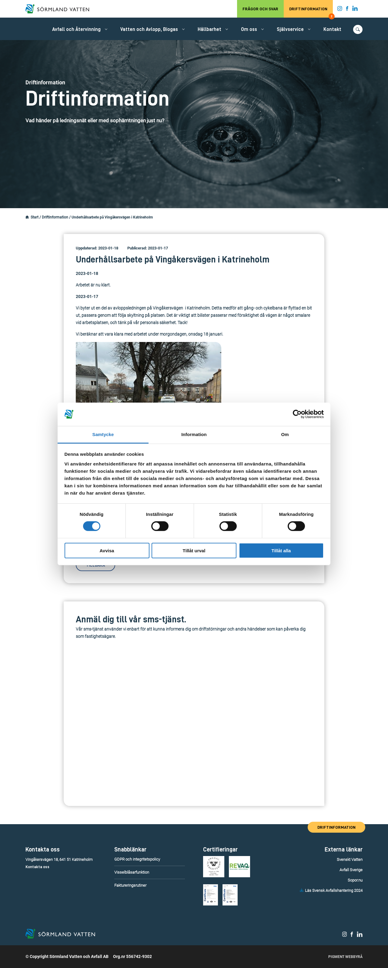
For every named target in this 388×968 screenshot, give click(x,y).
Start (34, 217)
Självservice (290, 29)
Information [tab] (194, 434)
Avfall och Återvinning (76, 29)
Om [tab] (285, 434)
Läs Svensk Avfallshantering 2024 (334, 890)
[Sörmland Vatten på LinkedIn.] (355, 9)
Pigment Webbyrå (345, 957)
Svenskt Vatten (350, 859)
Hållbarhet (209, 29)
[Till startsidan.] (60, 9)
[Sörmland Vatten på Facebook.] (347, 9)
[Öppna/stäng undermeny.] (106, 29)
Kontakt (332, 29)
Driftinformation (311, 12)
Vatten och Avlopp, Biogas (149, 29)
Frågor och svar (260, 9)
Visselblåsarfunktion (131, 872)
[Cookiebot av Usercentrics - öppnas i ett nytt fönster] (297, 414)
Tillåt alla (281, 550)
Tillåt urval (194, 550)
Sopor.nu (355, 880)
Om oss (249, 29)
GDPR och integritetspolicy (137, 859)
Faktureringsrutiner (130, 885)
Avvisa (107, 550)
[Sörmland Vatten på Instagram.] (339, 9)
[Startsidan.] (27, 217)
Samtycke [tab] (103, 434)
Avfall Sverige (351, 870)
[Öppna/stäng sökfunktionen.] (358, 29)
